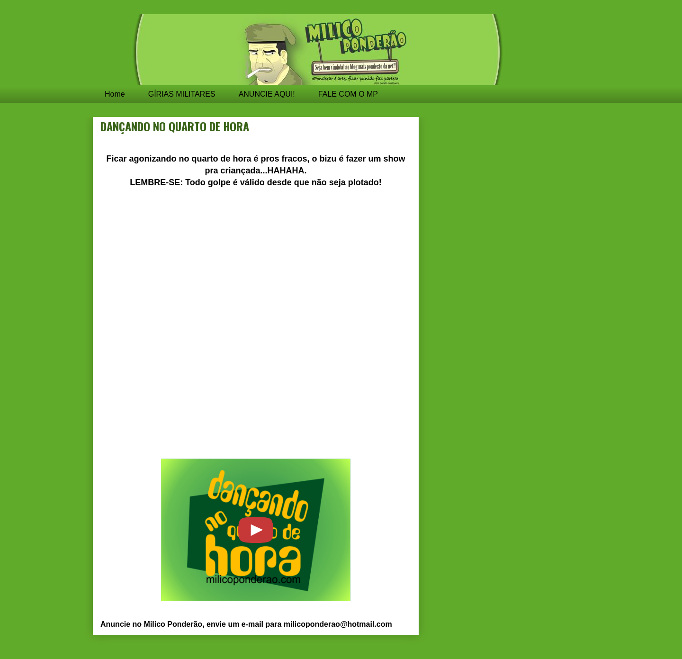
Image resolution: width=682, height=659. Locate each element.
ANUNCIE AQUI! (267, 94)
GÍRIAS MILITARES (181, 94)
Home (115, 94)
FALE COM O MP (348, 94)
